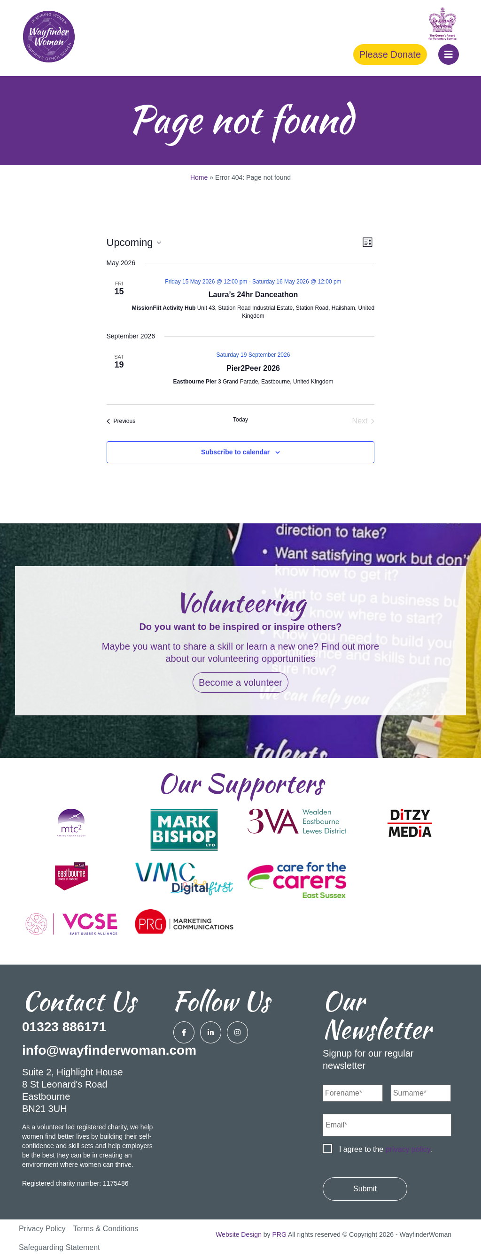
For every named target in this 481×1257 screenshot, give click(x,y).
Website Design (239, 1234)
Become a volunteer (240, 682)
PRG (279, 1234)
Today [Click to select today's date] (240, 419)
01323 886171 (64, 1026)
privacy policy (408, 1149)
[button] (448, 54)
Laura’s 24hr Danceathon (253, 295)
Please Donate (390, 54)
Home (199, 177)
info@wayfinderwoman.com (109, 1050)
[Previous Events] (121, 421)
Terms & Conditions (106, 1229)
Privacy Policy (42, 1229)
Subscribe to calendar (235, 452)
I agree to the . (385, 1149)
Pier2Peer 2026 (253, 368)
